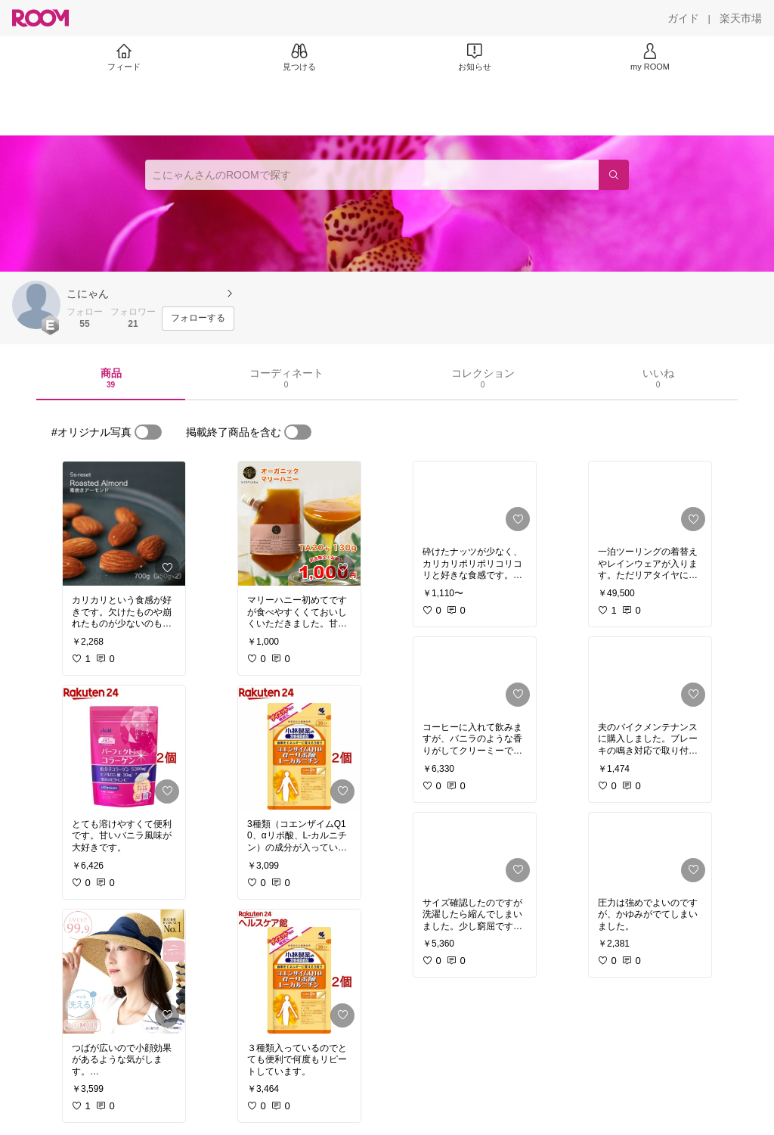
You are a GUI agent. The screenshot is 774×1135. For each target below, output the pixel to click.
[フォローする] (198, 318)
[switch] (148, 432)
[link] (124, 524)
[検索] (614, 175)
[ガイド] (683, 18)
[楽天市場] (741, 18)
